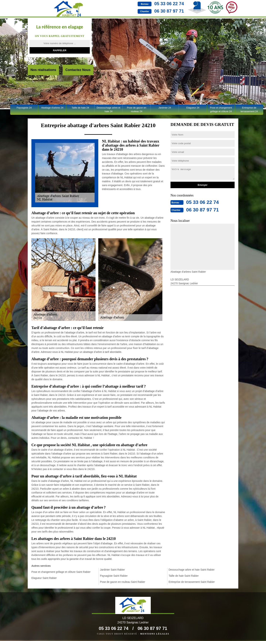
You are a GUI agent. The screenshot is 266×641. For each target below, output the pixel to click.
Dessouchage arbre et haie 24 (108, 109)
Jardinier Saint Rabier (112, 569)
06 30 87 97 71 (143, 11)
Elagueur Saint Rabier (44, 577)
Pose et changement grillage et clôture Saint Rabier (61, 571)
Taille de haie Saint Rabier (184, 575)
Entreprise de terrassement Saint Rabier (192, 581)
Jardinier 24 (164, 107)
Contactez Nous (78, 70)
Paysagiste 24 (24, 107)
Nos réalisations (43, 70)
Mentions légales (154, 634)
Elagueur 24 (192, 107)
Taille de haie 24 (80, 107)
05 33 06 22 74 (143, 3)
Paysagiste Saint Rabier (113, 575)
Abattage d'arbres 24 (52, 107)
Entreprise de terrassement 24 (249, 109)
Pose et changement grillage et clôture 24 (221, 109)
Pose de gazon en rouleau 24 (136, 109)
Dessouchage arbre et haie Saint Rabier (192, 569)
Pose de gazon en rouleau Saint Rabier (122, 581)
